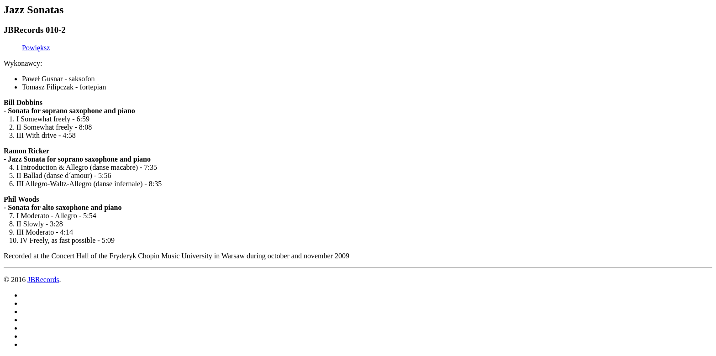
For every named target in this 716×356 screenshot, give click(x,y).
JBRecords (43, 279)
